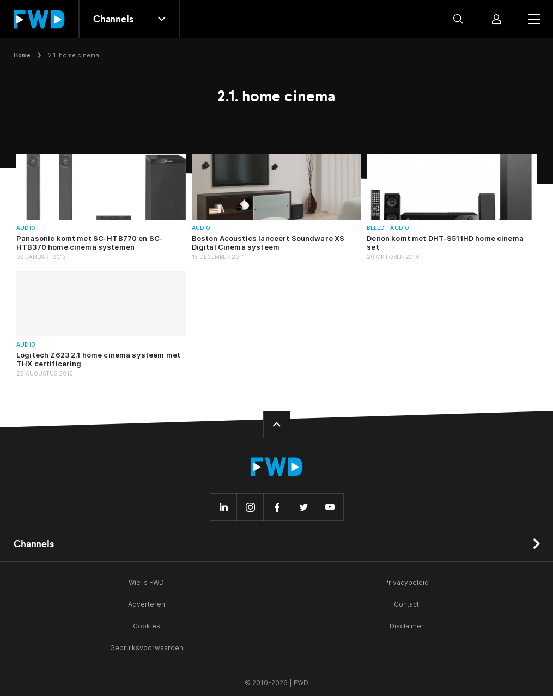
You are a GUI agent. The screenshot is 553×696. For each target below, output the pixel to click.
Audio (25, 228)
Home (22, 55)
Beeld (376, 228)
